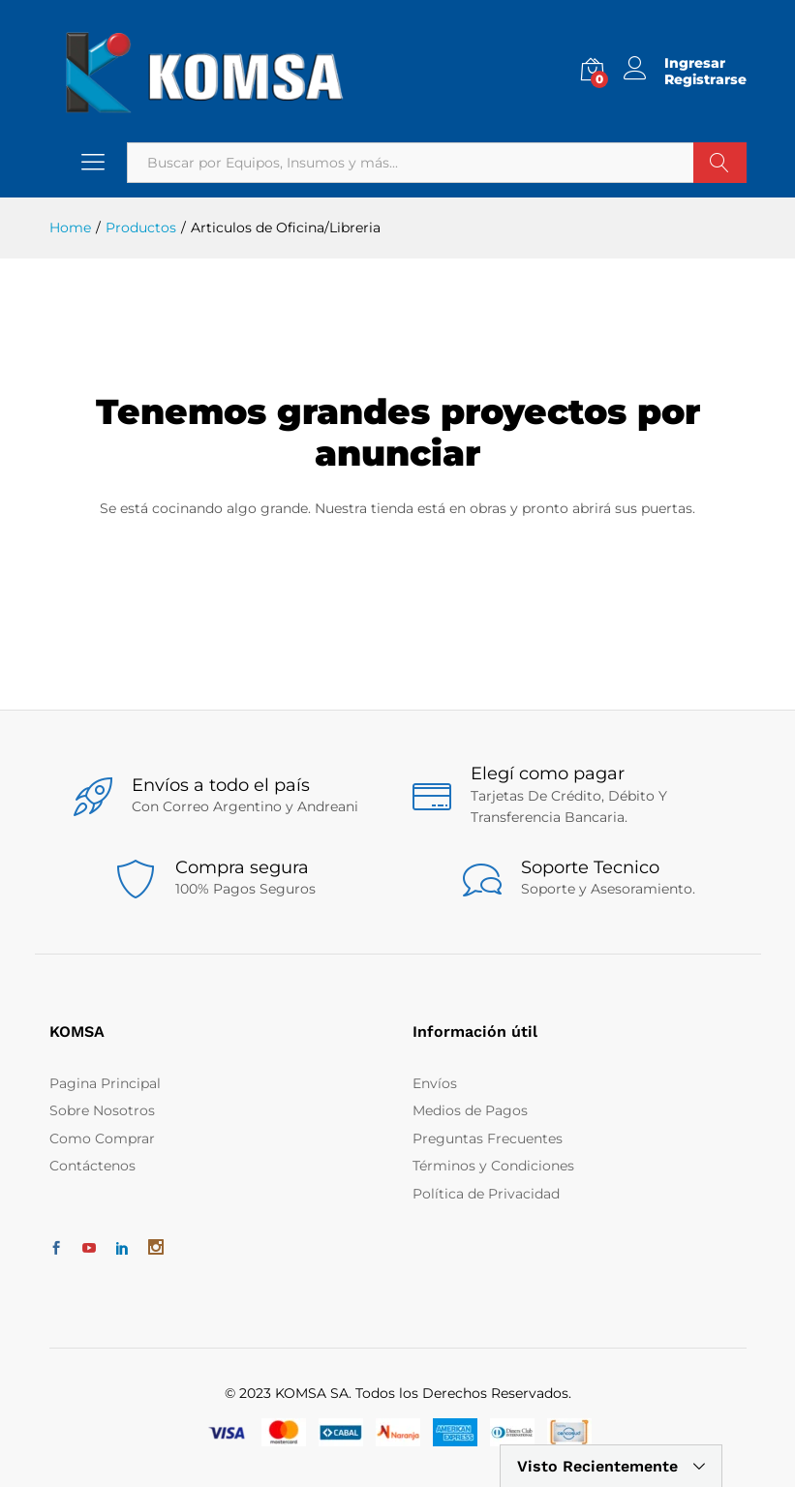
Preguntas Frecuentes (488, 1138)
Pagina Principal (105, 1083)
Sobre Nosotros (102, 1110)
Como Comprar (102, 1138)
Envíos (435, 1083)
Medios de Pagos (470, 1110)
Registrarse (705, 80)
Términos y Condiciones (493, 1165)
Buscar (720, 162)
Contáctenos (92, 1165)
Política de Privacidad (486, 1193)
